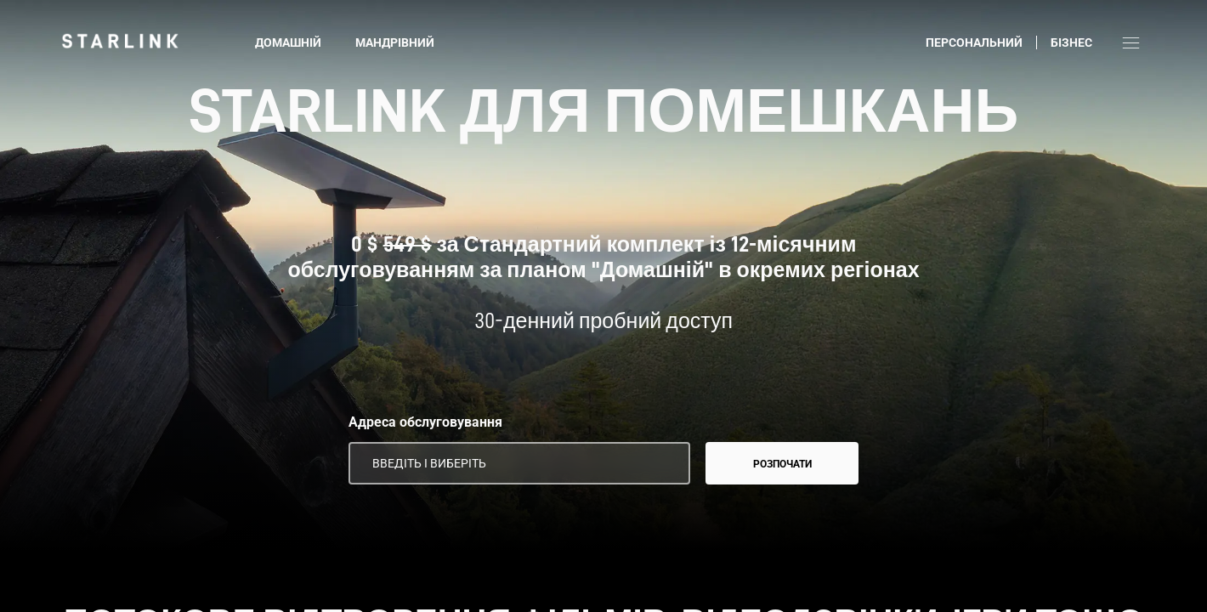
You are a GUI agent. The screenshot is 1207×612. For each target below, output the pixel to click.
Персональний (974, 42)
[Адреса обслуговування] (519, 463)
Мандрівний (394, 42)
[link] (120, 40)
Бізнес (1071, 42)
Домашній (288, 42)
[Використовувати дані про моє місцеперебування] (665, 463)
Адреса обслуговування (425, 422)
